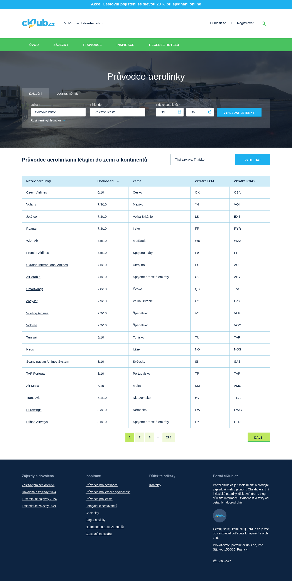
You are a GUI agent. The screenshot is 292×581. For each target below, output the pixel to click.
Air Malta (32, 385)
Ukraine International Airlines (47, 265)
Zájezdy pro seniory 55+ (38, 485)
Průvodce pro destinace (102, 485)
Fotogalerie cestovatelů (101, 506)
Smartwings (34, 289)
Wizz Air (32, 241)
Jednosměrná (67, 93)
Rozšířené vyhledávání (48, 120)
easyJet (32, 301)
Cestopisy (92, 513)
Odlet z (35, 104)
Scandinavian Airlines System (47, 361)
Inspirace (125, 45)
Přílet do (95, 104)
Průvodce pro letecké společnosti (108, 492)
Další (258, 437)
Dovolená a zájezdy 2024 (39, 492)
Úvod (34, 45)
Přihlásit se (218, 23)
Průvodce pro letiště (99, 499)
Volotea (31, 325)
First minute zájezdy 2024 (39, 499)
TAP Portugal (36, 373)
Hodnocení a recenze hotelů (105, 527)
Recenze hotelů (164, 45)
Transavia (33, 397)
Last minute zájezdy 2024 (39, 506)
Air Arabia (33, 277)
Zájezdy (61, 45)
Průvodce (92, 45)
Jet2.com (33, 216)
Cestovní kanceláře (99, 534)
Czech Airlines (36, 192)
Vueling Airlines (37, 313)
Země (137, 181)
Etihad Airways (37, 422)
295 (168, 437)
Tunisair (32, 337)
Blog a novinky (95, 520)
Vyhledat (253, 160)
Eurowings (34, 410)
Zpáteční (35, 93)
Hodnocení (106, 181)
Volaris (31, 204)
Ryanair (32, 228)
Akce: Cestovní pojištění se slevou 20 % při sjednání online (146, 4)
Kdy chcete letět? (167, 104)
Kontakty (155, 485)
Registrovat (245, 23)
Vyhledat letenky (239, 113)
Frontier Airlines (37, 252)
